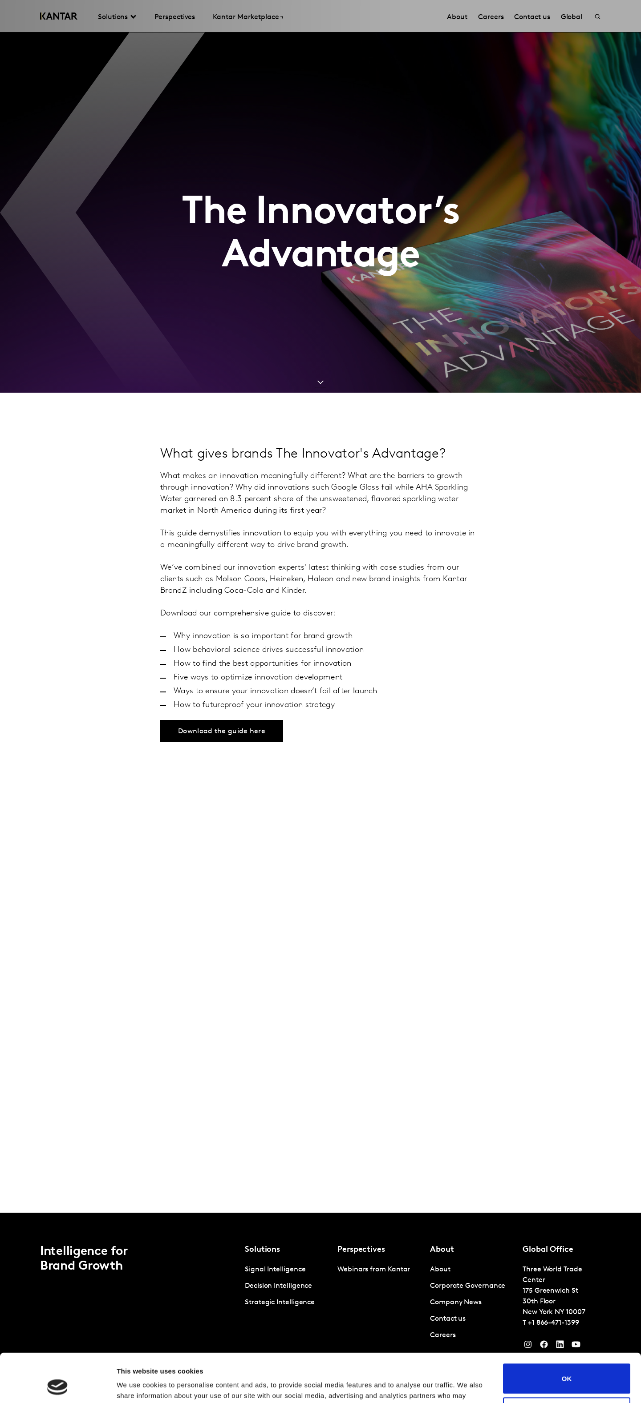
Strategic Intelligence (280, 1302)
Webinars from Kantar (373, 1269)
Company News (456, 1302)
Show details (137, 1385)
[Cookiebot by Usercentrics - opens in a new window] (58, 1385)
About (440, 1269)
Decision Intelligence (278, 1286)
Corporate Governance (467, 1286)
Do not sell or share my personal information (567, 1366)
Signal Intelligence (275, 1269)
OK (567, 1333)
